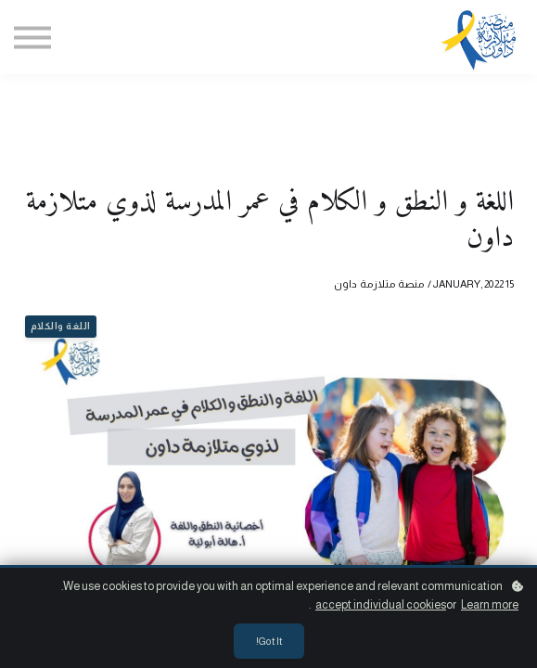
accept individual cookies (380, 604)
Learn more (489, 604)
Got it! (269, 641)
